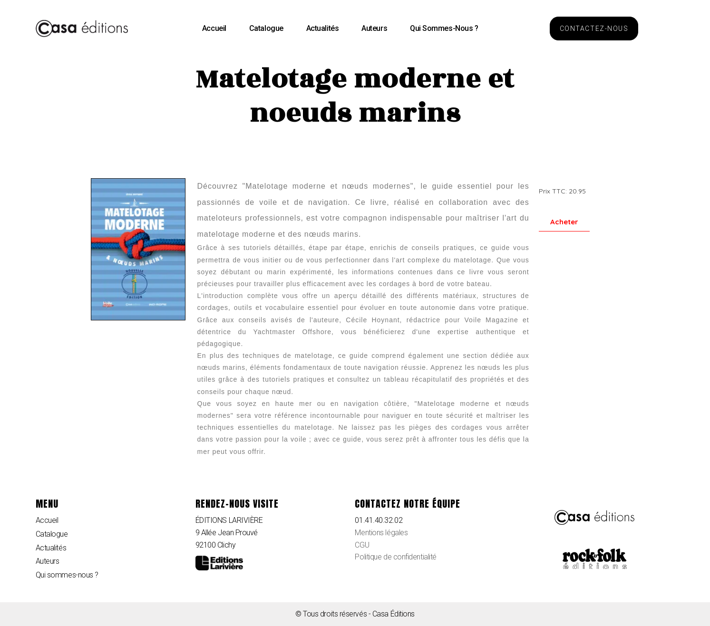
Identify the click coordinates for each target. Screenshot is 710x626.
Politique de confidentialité (395, 556)
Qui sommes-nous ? (444, 28)
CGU (362, 544)
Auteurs (374, 28)
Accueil (214, 28)
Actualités (322, 28)
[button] (594, 28)
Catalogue (266, 28)
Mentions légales (381, 532)
